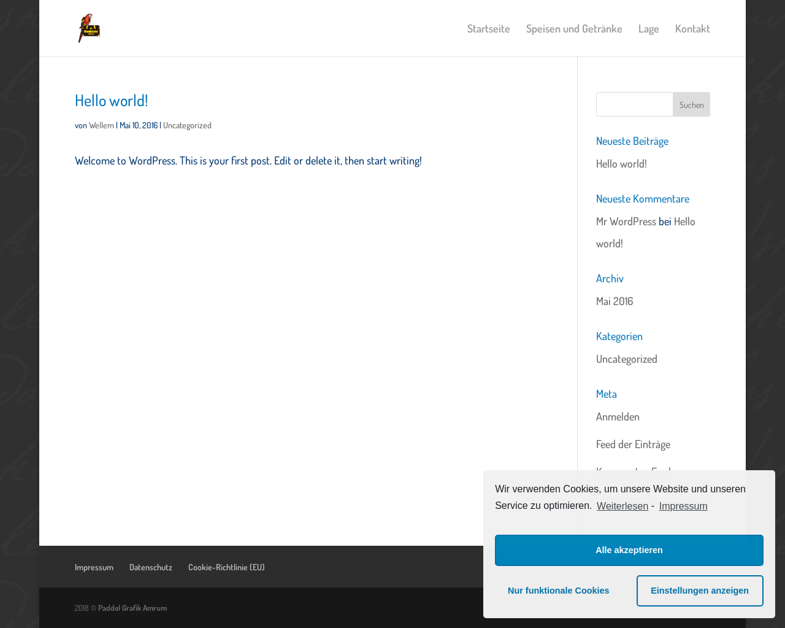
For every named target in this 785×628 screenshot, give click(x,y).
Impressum (94, 567)
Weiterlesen (622, 506)
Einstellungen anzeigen (700, 590)
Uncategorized (187, 125)
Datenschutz (150, 567)
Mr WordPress (626, 221)
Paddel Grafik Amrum (132, 608)
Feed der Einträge (633, 444)
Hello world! (111, 100)
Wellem (101, 125)
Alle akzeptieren (629, 550)
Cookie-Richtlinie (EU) (226, 567)
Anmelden (618, 416)
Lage (648, 29)
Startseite (488, 29)
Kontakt (692, 29)
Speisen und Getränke (574, 29)
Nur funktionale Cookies (559, 590)
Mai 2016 (614, 301)
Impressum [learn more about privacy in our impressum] (683, 506)
